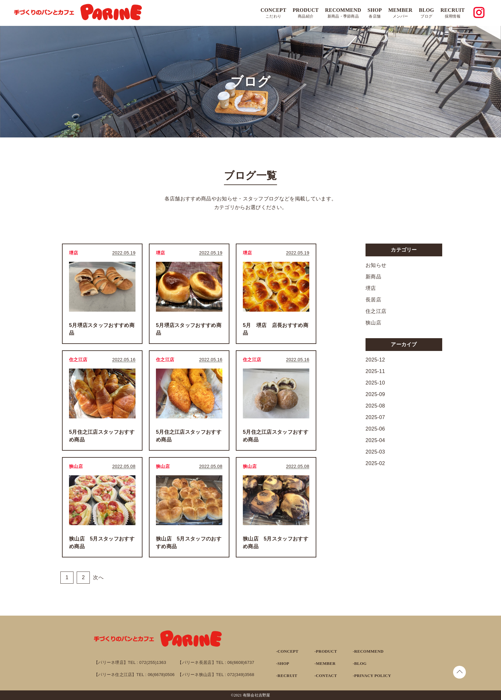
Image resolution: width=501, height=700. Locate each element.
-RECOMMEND (368, 651)
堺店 (371, 288)
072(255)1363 (152, 662)
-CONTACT (325, 675)
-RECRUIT (286, 675)
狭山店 (373, 322)
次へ (98, 577)
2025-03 (375, 452)
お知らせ (376, 265)
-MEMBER (324, 663)
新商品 (373, 276)
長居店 (373, 299)
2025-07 (375, 417)
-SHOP (282, 663)
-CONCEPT (287, 651)
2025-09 (375, 394)
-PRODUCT (325, 651)
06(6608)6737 (240, 662)
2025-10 (375, 382)
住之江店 (376, 311)
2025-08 (375, 405)
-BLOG (359, 663)
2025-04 (375, 440)
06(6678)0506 (161, 674)
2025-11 (375, 371)
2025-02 (375, 463)
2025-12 (375, 359)
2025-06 (375, 429)
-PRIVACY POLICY (372, 675)
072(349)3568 (240, 674)
